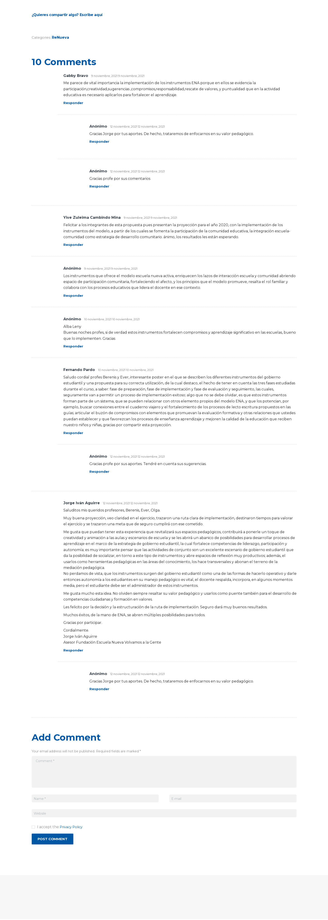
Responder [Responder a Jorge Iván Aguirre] (74, 650)
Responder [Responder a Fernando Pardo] (74, 433)
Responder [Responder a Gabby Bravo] (74, 103)
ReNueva (61, 37)
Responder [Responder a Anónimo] (100, 141)
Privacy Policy (72, 827)
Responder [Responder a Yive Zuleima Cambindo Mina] (74, 244)
